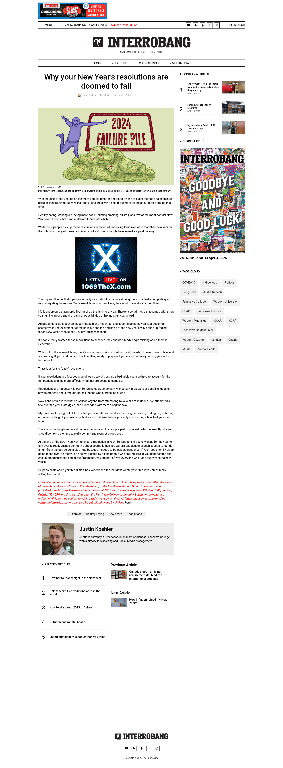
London (216, 339)
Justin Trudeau (212, 292)
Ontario (232, 339)
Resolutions (134, 514)
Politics (229, 282)
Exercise (76, 514)
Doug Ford (189, 292)
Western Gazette (193, 339)
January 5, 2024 (122, 95)
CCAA (232, 320)
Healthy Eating (95, 514)
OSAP (186, 311)
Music (186, 349)
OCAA (218, 320)
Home (98, 63)
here (128, 502)
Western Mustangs (194, 320)
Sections (120, 63)
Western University (225, 301)
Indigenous (210, 282)
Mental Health (206, 349)
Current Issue (149, 63)
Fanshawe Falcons (209, 311)
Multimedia (180, 63)
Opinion (104, 95)
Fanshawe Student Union (198, 330)
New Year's (115, 514)
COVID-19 (188, 282)
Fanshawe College (194, 301)
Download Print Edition (122, 25)
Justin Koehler (89, 95)
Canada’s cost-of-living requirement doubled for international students (145, 575)
